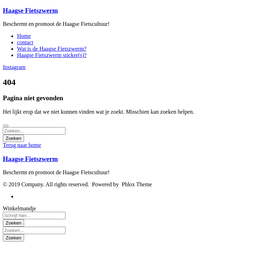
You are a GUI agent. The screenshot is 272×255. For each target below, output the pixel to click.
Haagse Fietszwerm (30, 10)
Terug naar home (22, 145)
